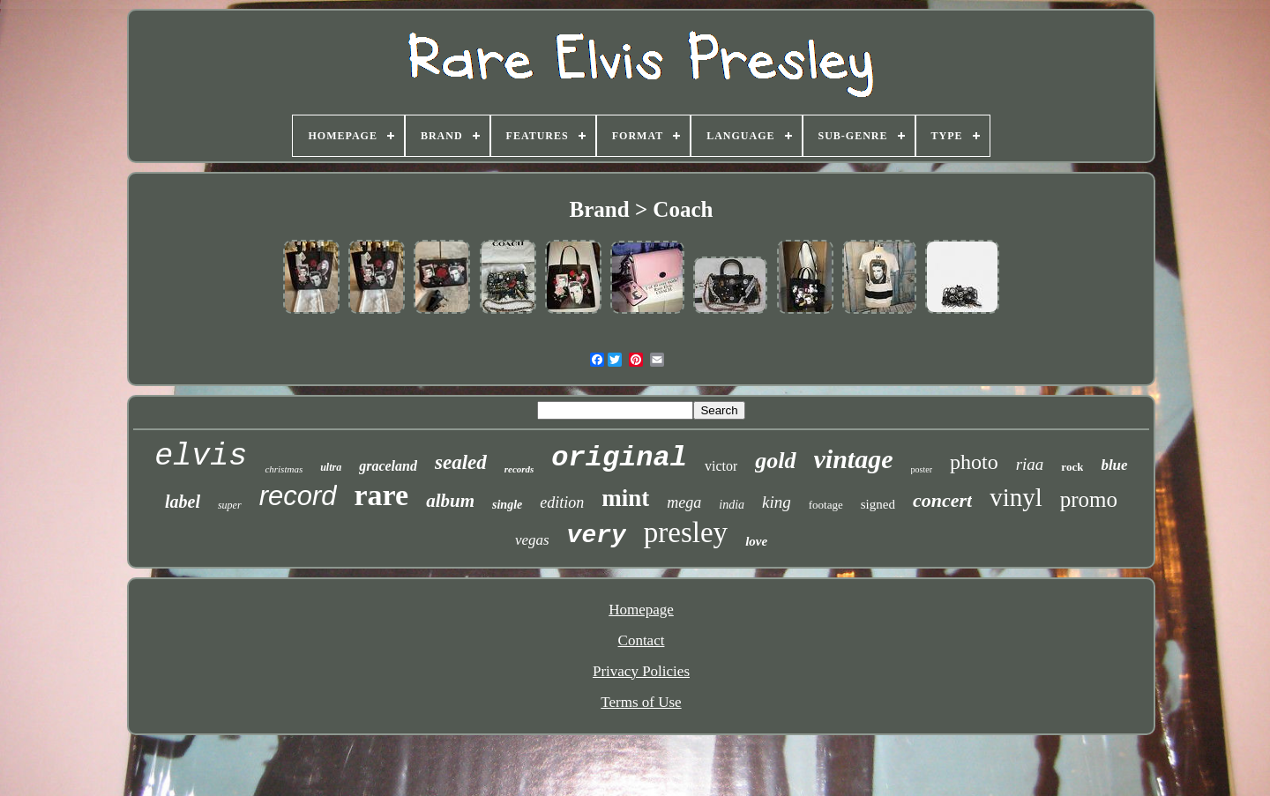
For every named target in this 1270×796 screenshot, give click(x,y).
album (450, 500)
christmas (284, 469)
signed (878, 504)
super (230, 505)
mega (684, 502)
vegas (532, 540)
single (507, 504)
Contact (641, 640)
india (731, 504)
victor (721, 465)
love (756, 541)
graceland (388, 465)
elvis (200, 456)
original (619, 458)
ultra (330, 467)
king (776, 502)
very (596, 535)
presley (686, 532)
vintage (853, 458)
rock (1072, 466)
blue (1114, 465)
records (519, 469)
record (298, 495)
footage (826, 504)
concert (942, 500)
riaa (1030, 464)
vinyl (1016, 497)
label (182, 501)
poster (921, 469)
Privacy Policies (641, 671)
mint (625, 498)
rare (382, 495)
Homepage (641, 609)
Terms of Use (641, 702)
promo (1088, 499)
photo (974, 461)
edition (562, 502)
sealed (461, 462)
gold (775, 460)
